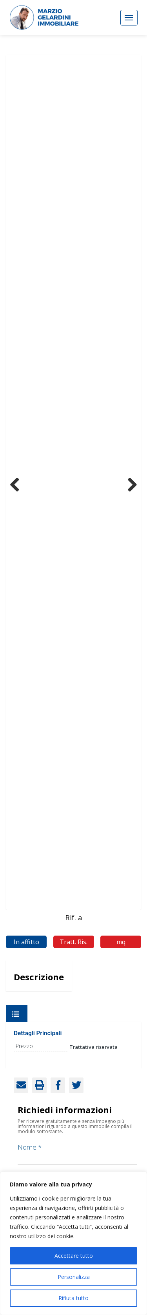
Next (129, 483)
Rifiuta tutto (73, 1298)
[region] (73, 1243)
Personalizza (74, 1277)
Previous (17, 483)
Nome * (77, 1152)
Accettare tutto (73, 1255)
